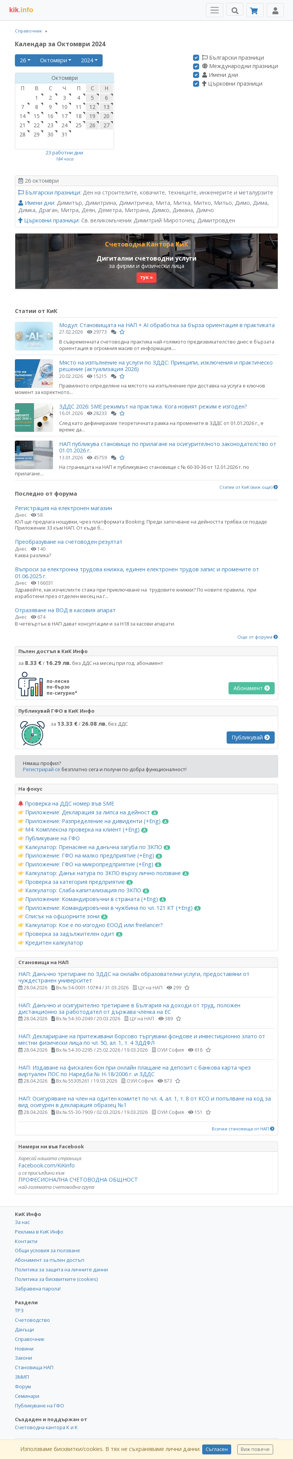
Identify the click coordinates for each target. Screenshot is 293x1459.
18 (79, 116)
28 (22, 134)
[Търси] (234, 9)
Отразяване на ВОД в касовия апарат (65, 610)
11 (79, 106)
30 (50, 134)
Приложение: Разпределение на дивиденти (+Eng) (93, 821)
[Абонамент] (255, 10)
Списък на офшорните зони (63, 916)
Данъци (24, 1329)
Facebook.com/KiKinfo (46, 1165)
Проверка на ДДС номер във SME (66, 803)
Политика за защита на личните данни (61, 1269)
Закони (23, 1357)
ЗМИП (22, 1376)
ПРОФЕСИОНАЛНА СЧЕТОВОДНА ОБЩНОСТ (78, 1179)
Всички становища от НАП (243, 1129)
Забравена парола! (38, 1288)
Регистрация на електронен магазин (63, 508)
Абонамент (251, 688)
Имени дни (220, 74)
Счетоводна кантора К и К (46, 1427)
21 (22, 125)
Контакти (26, 1241)
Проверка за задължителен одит (70, 934)
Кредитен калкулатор (50, 942)
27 (106, 125)
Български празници (233, 57)
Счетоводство (32, 1319)
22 (37, 125)
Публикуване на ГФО (49, 838)
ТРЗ (19, 1310)
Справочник (28, 31)
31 (64, 134)
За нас (22, 1222)
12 (92, 106)
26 (23, 60)
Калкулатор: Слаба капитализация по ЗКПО (83, 890)
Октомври (53, 60)
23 (50, 125)
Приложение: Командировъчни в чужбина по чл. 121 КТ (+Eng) (109, 908)
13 (106, 106)
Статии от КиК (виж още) (248, 487)
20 (106, 116)
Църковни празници (232, 83)
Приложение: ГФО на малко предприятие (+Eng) (90, 855)
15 (37, 116)
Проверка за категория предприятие (75, 882)
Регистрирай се (41, 769)
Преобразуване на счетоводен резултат (68, 541)
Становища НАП (34, 1367)
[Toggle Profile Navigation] (275, 10)
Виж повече (255, 1449)
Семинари (27, 1396)
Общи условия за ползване (47, 1250)
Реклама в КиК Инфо (39, 1231)
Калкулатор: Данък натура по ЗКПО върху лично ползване (103, 873)
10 (64, 106)
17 (64, 116)
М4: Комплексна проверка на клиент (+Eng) (83, 829)
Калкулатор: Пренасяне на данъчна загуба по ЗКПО (94, 847)
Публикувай (251, 737)
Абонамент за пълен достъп (49, 1259)
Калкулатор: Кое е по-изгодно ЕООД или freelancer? (90, 925)
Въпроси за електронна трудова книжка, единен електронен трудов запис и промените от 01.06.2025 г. (137, 572)
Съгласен (217, 1449)
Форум (23, 1386)
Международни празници (240, 66)
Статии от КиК (36, 310)
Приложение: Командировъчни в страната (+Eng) (92, 899)
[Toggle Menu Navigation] (214, 10)
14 (22, 116)
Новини (24, 1348)
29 (37, 134)
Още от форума (257, 637)
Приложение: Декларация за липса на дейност (88, 812)
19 (92, 116)
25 (79, 125)
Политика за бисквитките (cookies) (56, 1279)
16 (50, 116)
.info (21, 10)
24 (64, 125)
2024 (87, 60)
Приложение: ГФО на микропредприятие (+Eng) (89, 864)
